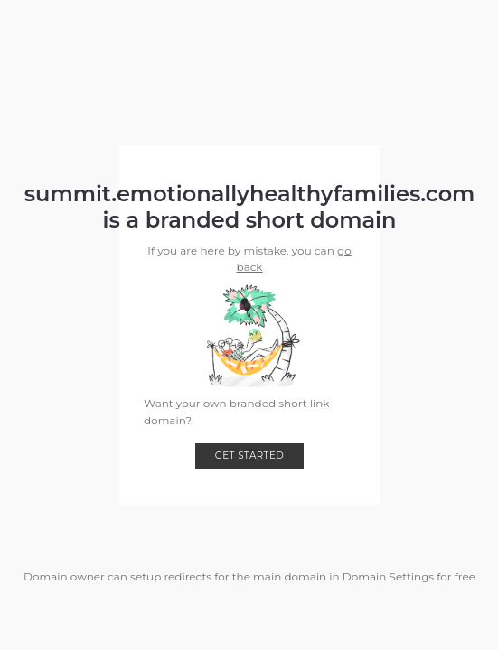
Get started (250, 455)
